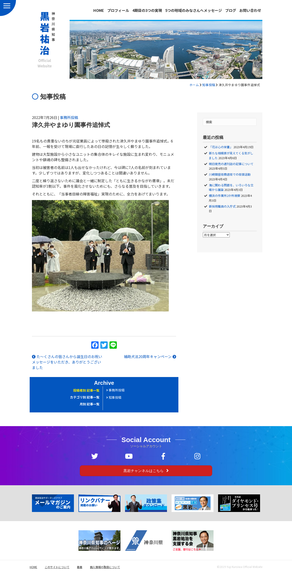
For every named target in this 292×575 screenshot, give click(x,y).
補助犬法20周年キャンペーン (150, 356)
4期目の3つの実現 (147, 10)
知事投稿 (208, 84)
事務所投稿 (69, 117)
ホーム (194, 84)
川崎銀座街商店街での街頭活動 (229, 174)
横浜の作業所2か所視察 (224, 195)
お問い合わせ (250, 10)
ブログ (230, 10)
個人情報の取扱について (105, 567)
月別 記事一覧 (89, 404)
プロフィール (118, 10)
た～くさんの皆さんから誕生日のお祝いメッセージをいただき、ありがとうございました (67, 362)
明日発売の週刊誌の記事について (231, 164)
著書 (79, 567)
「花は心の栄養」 (221, 147)
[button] (146, 470)
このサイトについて (57, 567)
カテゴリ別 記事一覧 (84, 397)
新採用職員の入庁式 (222, 206)
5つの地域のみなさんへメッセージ (193, 10)
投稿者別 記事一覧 (86, 390)
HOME (98, 10)
